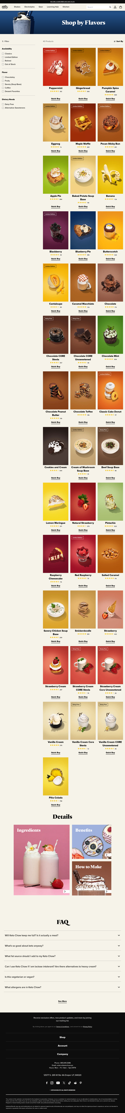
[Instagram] (51, 1082)
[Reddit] (75, 1083)
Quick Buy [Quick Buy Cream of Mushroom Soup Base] (83, 477)
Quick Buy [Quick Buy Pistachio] (110, 530)
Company (62, 1054)
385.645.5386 (65, 1063)
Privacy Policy (87, 1027)
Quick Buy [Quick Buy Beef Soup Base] (110, 477)
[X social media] (64, 1083)
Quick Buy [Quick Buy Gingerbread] (83, 98)
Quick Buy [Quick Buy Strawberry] (110, 641)
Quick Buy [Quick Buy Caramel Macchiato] (83, 311)
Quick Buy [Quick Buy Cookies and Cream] (55, 477)
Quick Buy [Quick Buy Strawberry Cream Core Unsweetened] (110, 697)
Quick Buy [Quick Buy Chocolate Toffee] (83, 422)
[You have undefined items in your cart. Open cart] (120, 7)
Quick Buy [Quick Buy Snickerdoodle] (83, 641)
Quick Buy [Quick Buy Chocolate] (110, 311)
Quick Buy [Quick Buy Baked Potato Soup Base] (83, 206)
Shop (62, 1037)
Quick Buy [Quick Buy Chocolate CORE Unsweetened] (83, 366)
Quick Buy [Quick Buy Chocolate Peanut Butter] (55, 422)
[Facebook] (46, 1083)
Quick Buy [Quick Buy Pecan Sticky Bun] (110, 150)
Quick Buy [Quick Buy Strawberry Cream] (55, 697)
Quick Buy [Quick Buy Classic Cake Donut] (110, 422)
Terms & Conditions (62, 1027)
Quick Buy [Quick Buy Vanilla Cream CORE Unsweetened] (110, 752)
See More (62, 1001)
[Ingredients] (66, 891)
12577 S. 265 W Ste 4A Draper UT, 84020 (62, 1075)
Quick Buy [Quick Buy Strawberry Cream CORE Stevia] (83, 697)
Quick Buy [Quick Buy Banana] (110, 206)
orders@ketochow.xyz (65, 1065)
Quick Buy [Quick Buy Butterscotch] (110, 258)
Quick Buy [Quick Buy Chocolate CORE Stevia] (55, 366)
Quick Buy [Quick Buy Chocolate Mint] (110, 366)
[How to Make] (108, 891)
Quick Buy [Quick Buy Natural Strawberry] (83, 530)
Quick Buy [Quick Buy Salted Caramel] (110, 585)
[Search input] (97, 7)
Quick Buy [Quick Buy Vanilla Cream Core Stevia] (83, 752)
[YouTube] (58, 1083)
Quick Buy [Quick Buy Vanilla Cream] (55, 752)
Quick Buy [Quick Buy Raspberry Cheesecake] (55, 585)
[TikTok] (69, 1082)
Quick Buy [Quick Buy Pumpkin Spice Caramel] (110, 98)
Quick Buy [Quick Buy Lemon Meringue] (55, 530)
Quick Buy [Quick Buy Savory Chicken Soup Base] (55, 641)
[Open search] (110, 7)
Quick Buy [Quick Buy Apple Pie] (55, 206)
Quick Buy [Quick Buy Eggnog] (55, 150)
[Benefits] (108, 854)
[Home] (5, 7)
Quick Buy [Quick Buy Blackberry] (55, 258)
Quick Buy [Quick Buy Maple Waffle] (83, 150)
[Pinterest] (81, 1083)
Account (62, 1045)
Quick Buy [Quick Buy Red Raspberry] (83, 585)
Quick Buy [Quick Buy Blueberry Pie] (83, 258)
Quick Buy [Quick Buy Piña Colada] (55, 804)
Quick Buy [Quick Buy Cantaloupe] (55, 311)
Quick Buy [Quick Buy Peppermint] (55, 98)
